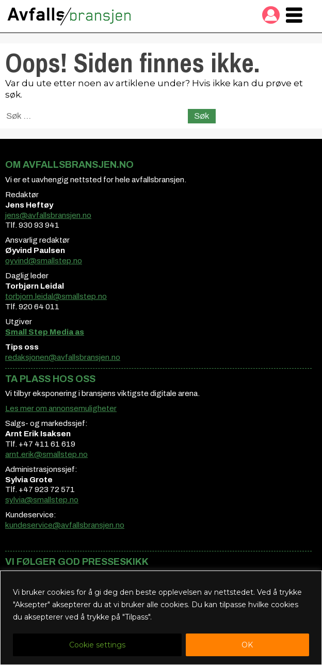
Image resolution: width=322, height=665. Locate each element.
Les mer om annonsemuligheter (61, 408)
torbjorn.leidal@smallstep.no (56, 296)
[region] (161, 618)
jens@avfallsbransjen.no (48, 215)
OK (247, 645)
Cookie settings (97, 645)
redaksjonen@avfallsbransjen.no (62, 357)
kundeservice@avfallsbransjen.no (64, 525)
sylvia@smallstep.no (41, 500)
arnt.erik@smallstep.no (46, 454)
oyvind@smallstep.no (43, 261)
